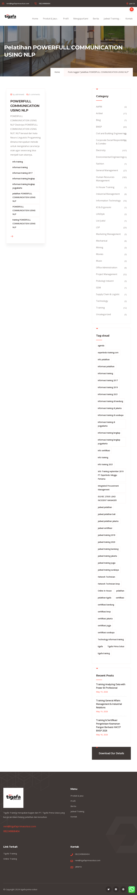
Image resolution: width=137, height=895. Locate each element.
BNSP (99, 126)
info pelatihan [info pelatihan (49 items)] (104, 359)
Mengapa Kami (80, 21)
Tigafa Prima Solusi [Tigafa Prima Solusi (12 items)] (115, 646)
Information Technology (108, 200)
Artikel (99, 113)
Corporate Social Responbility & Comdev (111, 142)
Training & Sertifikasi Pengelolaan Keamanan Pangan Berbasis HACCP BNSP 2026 (108, 725)
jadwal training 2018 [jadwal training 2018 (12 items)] (106, 535)
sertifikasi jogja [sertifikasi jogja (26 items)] (104, 625)
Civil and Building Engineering (111, 133)
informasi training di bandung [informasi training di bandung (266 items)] (110, 401)
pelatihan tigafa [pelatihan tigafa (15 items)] (104, 597)
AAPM (99, 106)
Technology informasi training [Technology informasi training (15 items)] (111, 639)
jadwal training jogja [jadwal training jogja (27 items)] (106, 563)
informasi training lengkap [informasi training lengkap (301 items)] (109, 433)
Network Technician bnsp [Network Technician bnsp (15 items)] (109, 584)
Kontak (129, 21)
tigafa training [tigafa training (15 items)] (104, 653)
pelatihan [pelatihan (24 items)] (120, 590)
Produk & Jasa (50, 21)
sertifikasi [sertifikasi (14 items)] (120, 597)
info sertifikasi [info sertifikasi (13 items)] (104, 450)
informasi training (20, 167)
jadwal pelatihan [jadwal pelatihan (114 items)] (105, 507)
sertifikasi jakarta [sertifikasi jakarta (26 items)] (105, 618)
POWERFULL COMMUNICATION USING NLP (24, 105)
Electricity (101, 150)
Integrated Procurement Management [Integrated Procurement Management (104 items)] (108, 488)
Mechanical (101, 240)
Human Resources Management (105, 179)
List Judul (100, 220)
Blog (98, 120)
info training (17, 161)
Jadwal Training (112, 21)
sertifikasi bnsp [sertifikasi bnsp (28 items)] (104, 611)
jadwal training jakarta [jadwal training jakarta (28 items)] (107, 556)
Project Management (106, 274)
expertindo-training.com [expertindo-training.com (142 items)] (108, 352)
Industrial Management (108, 193)
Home (35, 21)
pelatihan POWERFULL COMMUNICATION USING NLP (23, 197)
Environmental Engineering (110, 157)
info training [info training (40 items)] (103, 457)
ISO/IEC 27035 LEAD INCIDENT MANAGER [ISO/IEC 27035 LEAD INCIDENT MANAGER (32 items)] (107, 498)
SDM (98, 287)
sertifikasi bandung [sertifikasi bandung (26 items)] (106, 604)
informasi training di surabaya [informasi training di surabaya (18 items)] (110, 415)
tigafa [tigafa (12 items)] (100, 646)
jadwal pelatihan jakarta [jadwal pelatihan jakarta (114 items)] (108, 521)
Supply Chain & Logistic (107, 294)
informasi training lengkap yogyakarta (23, 186)
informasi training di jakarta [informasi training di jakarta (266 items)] (109, 408)
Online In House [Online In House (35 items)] (105, 590)
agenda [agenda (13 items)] (101, 345)
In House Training (105, 187)
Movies (99, 254)
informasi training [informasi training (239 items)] (105, 373)
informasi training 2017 (22, 173)
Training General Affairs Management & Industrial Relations (109, 704)
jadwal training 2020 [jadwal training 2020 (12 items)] (106, 542)
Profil (65, 21)
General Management (107, 170)
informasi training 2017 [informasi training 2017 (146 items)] (108, 380)
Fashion (100, 163)
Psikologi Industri (105, 280)
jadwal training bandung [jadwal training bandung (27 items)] (108, 549)
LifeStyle (100, 214)
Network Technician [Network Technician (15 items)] (106, 577)
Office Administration (106, 267)
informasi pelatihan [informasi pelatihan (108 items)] (106, 366)
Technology (102, 300)
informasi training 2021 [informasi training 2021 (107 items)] (108, 394)
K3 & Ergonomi (103, 207)
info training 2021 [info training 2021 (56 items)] (105, 464)
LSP (98, 227)
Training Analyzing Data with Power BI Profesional (110, 686)
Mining (99, 247)
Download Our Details (111, 753)
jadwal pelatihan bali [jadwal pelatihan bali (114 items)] (106, 514)
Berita (96, 21)
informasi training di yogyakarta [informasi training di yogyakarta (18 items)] (106, 424)
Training (100, 307)
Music (99, 260)
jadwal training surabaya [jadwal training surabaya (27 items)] (108, 570)
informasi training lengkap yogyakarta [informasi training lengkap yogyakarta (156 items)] (109, 442)
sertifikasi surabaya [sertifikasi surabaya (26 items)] (106, 632)
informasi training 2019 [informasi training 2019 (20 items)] (108, 387)
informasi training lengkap (23, 178)
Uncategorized (103, 314)
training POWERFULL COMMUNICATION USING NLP (23, 224)
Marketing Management (108, 234)
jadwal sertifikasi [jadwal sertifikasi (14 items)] (105, 528)
